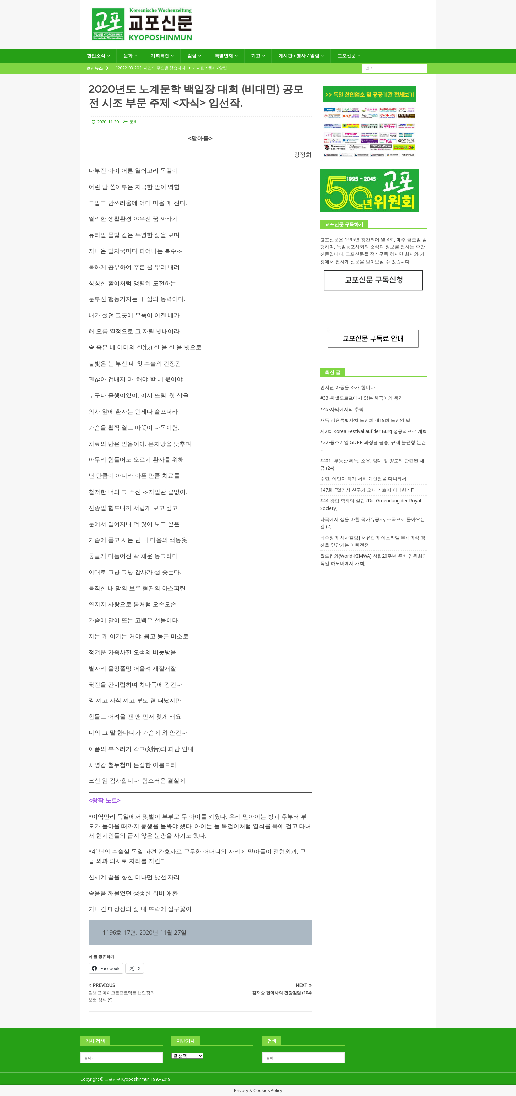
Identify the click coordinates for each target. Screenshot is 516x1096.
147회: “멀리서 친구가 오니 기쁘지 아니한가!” (367, 490)
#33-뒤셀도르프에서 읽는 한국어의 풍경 (361, 398)
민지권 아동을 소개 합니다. (348, 387)
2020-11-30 (108, 122)
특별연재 (224, 55)
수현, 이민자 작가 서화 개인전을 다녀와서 (363, 478)
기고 (255, 55)
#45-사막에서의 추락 (342, 409)
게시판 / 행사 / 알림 (298, 55)
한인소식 (96, 55)
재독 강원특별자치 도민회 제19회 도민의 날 (365, 420)
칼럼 (191, 55)
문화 (128, 55)
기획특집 (160, 55)
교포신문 (346, 55)
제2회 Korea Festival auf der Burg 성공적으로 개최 (373, 431)
